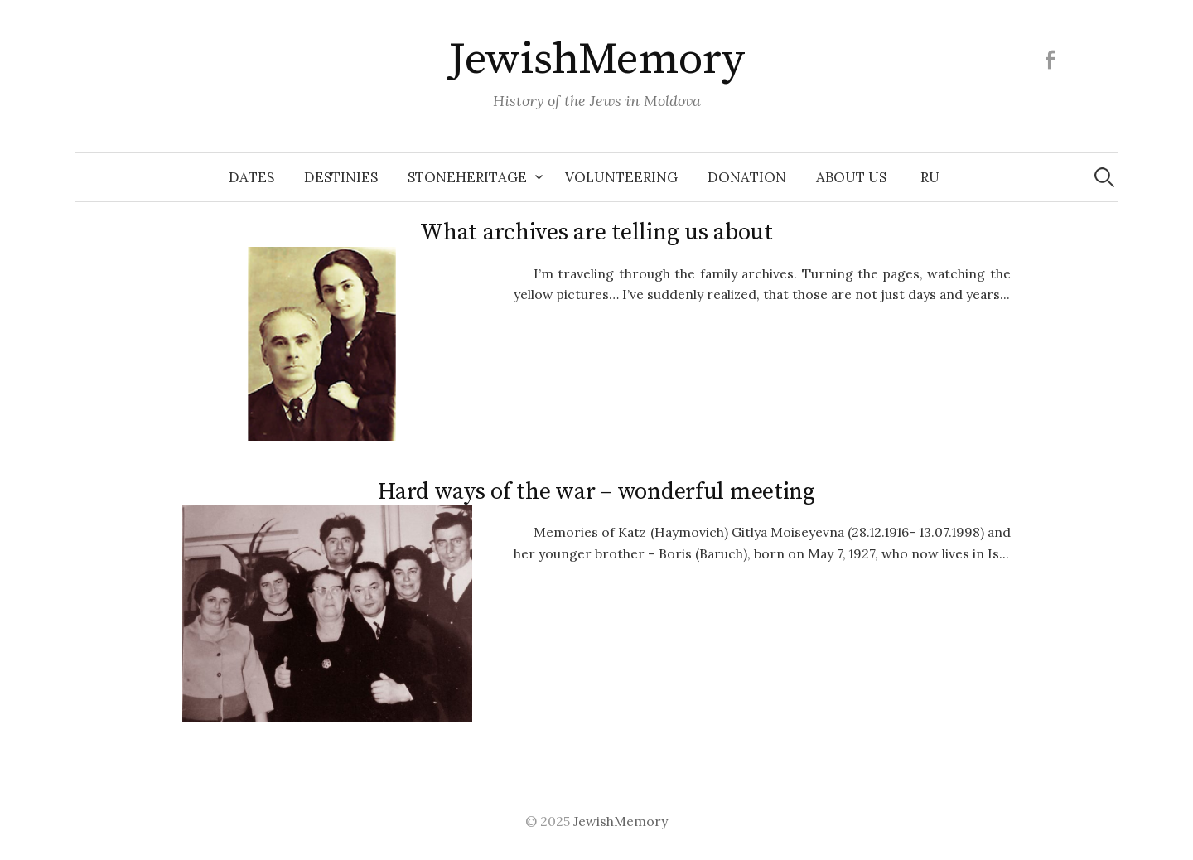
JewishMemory (596, 59)
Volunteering (621, 177)
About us (851, 177)
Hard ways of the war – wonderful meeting (596, 491)
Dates (251, 177)
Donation (747, 177)
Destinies (341, 177)
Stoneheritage (467, 177)
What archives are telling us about (596, 232)
